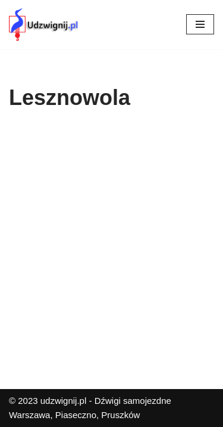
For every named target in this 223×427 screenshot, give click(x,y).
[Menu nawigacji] (200, 24)
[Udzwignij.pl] (44, 24)
